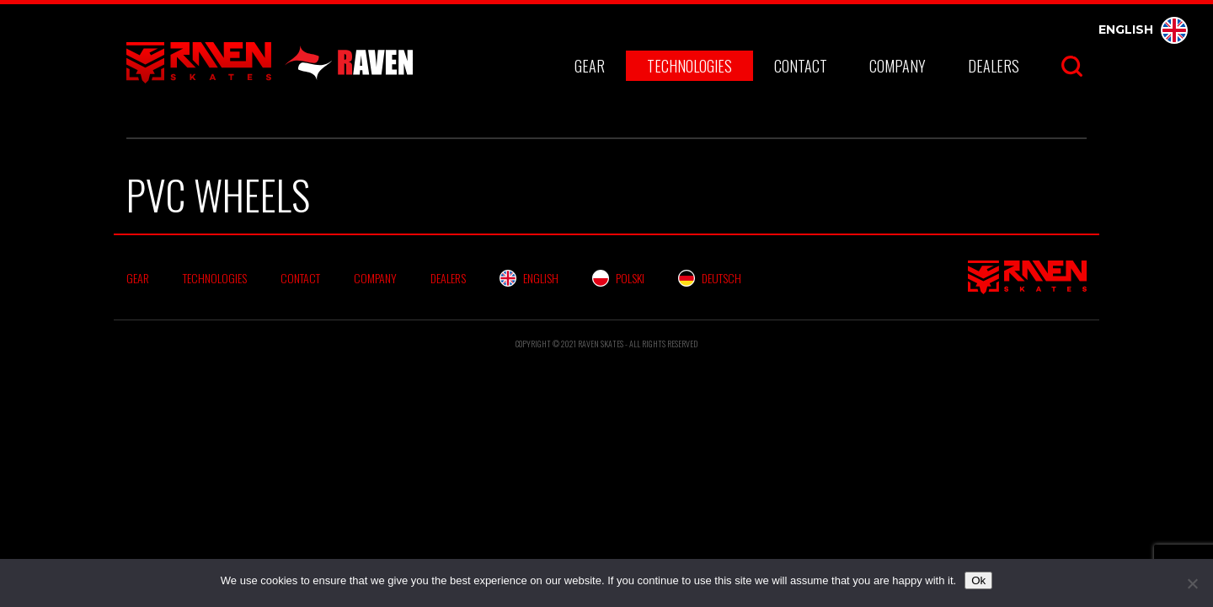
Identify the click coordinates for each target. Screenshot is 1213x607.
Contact (800, 66)
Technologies (689, 66)
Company (897, 66)
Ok (978, 580)
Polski (618, 278)
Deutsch (709, 278)
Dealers (993, 66)
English (1143, 29)
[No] (1192, 583)
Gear (589, 66)
